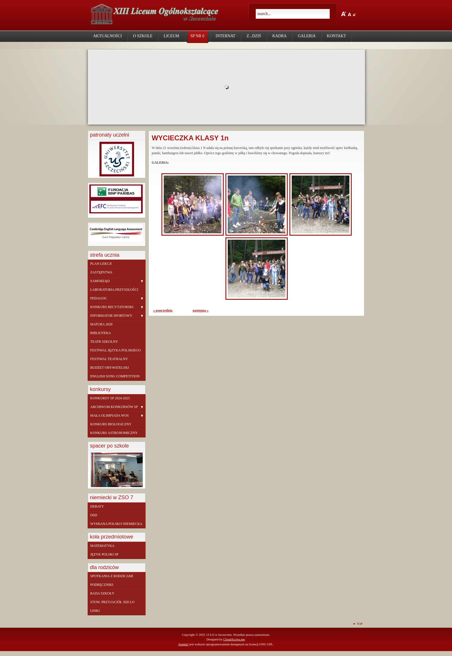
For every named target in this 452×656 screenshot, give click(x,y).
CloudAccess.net (233, 639)
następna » (200, 310)
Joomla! (183, 644)
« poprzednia (162, 310)
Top (360, 623)
